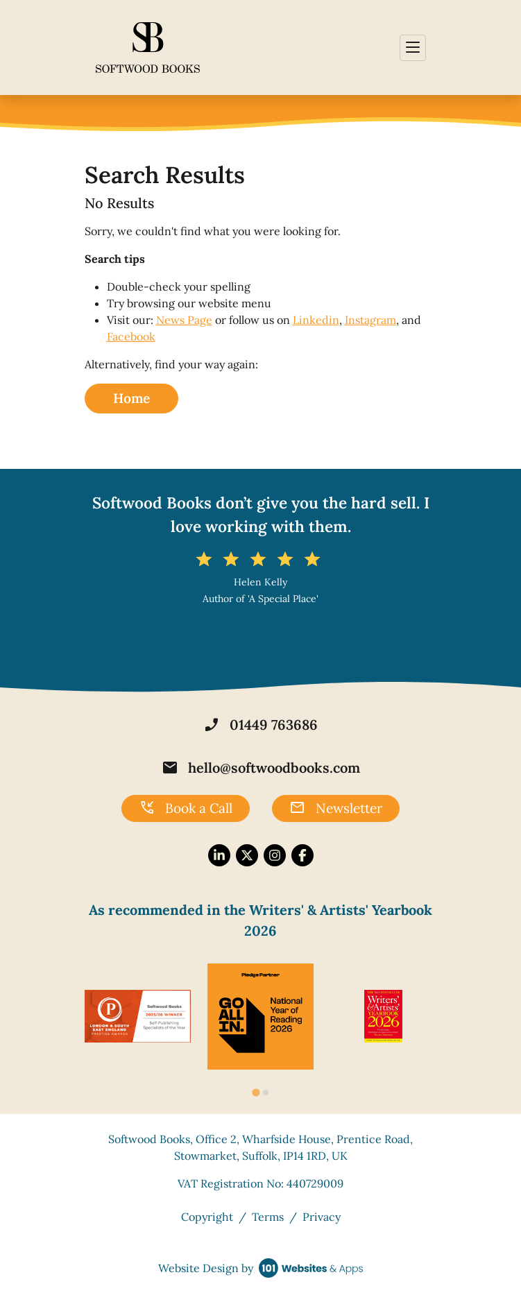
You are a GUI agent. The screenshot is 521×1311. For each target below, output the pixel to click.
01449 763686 (260, 725)
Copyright (207, 1217)
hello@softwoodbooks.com (261, 768)
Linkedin (316, 320)
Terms (268, 1217)
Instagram (370, 320)
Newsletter (335, 808)
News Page (184, 320)
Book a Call (185, 808)
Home (131, 398)
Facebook (131, 336)
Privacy (321, 1217)
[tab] (255, 1093)
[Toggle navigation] (413, 48)
